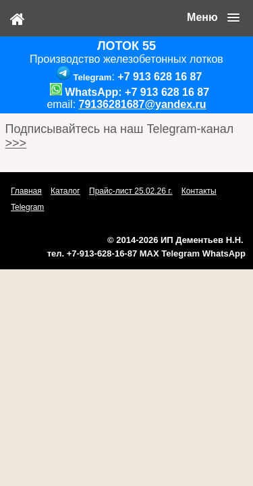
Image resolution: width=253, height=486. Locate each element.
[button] (213, 17)
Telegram (27, 207)
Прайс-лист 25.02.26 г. (131, 191)
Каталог (65, 191)
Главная (26, 191)
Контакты (199, 191)
